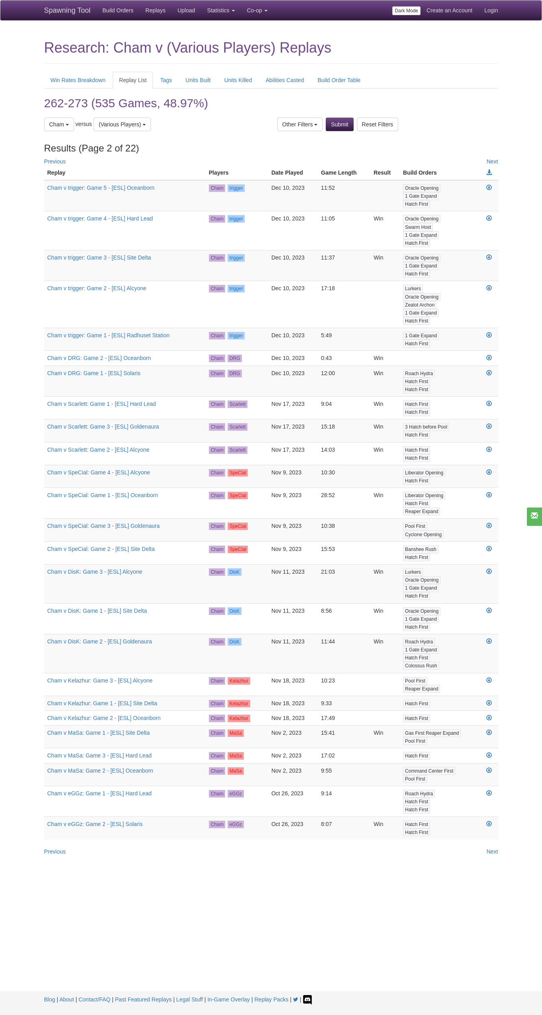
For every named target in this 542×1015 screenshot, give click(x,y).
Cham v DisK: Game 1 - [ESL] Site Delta (97, 611)
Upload (186, 10)
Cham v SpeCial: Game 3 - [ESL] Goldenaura (103, 526)
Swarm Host (418, 227)
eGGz (235, 794)
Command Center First (429, 771)
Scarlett (237, 404)
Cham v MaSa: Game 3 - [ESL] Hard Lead (99, 755)
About (66, 999)
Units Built (198, 80)
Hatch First (416, 204)
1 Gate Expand (421, 196)
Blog (49, 999)
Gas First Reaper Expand (432, 733)
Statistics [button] (221, 10)
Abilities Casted (285, 80)
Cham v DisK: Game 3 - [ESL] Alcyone (95, 571)
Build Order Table (338, 80)
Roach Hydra (419, 373)
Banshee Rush (420, 549)
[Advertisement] (271, 931)
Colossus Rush (421, 666)
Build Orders (117, 10)
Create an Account (449, 10)
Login (491, 10)
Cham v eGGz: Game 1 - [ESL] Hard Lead (99, 793)
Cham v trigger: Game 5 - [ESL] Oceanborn (101, 188)
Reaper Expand (421, 511)
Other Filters (300, 124)
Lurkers (413, 288)
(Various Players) (122, 124)
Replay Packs (271, 999)
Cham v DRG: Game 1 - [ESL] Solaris (94, 373)
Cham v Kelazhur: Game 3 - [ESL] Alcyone (100, 680)
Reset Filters (377, 124)
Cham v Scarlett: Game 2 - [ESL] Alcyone (98, 450)
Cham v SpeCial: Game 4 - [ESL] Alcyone (98, 472)
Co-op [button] (257, 10)
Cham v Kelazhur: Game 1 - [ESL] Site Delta (102, 703)
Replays (155, 10)
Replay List (133, 80)
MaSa (235, 733)
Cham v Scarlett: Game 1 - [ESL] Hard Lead (101, 404)
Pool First (415, 526)
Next (492, 161)
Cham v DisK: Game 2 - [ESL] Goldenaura (99, 641)
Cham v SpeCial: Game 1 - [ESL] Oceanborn (102, 495)
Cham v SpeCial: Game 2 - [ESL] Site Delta (101, 549)
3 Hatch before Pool (426, 427)
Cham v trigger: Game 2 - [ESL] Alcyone (97, 288)
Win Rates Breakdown (78, 80)
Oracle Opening (421, 188)
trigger (236, 188)
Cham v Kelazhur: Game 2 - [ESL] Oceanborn (104, 718)
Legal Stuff (189, 999)
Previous (55, 161)
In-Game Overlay (228, 999)
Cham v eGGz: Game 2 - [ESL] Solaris (95, 824)
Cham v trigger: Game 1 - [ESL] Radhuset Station (108, 335)
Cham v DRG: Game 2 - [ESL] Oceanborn (99, 358)
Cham (59, 124)
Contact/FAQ (94, 999)
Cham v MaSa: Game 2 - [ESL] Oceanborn (100, 770)
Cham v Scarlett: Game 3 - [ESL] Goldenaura (103, 426)
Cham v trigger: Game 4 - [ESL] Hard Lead (100, 218)
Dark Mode (406, 11)
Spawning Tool (67, 10)
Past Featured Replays (143, 999)
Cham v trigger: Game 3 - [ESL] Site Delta (99, 257)
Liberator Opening (424, 473)
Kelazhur (238, 681)
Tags (166, 80)
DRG (234, 358)
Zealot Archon (419, 305)
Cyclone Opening (423, 534)
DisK (234, 572)
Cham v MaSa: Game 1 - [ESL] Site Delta (98, 733)
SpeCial (237, 473)
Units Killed (238, 80)
